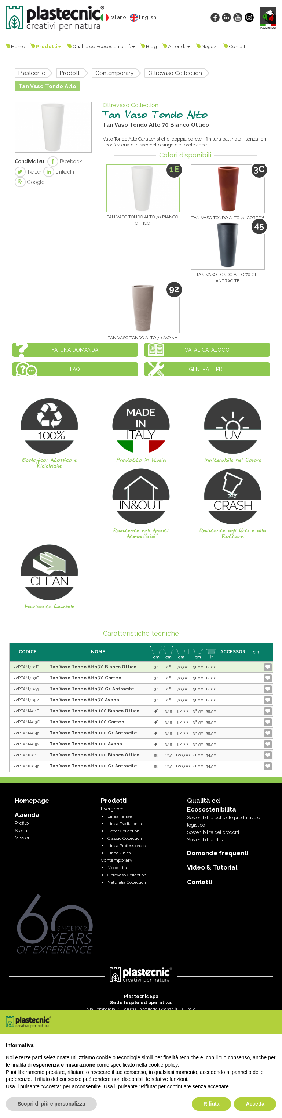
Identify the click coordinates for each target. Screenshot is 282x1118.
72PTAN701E (26, 666)
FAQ (75, 369)
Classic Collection (124, 838)
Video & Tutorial (212, 867)
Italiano (113, 18)
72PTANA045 (26, 733)
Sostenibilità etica (206, 839)
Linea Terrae (119, 816)
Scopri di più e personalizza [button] (51, 1104)
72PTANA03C (26, 722)
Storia (21, 830)
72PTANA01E (26, 711)
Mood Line (117, 867)
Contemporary (114, 73)
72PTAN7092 (26, 700)
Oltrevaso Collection (175, 73)
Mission (23, 838)
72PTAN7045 (26, 689)
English (143, 18)
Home (18, 46)
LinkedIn (58, 172)
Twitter (28, 172)
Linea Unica (119, 853)
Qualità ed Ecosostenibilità (103, 46)
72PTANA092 (26, 744)
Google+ (30, 182)
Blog (151, 46)
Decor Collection (123, 831)
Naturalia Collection (126, 882)
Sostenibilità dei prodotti (213, 832)
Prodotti (48, 46)
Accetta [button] (255, 1104)
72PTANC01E (26, 755)
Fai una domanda (75, 350)
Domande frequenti (217, 853)
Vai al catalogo (207, 350)
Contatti (237, 46)
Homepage (32, 800)
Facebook (64, 161)
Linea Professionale (126, 845)
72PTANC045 (26, 766)
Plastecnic (31, 73)
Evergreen (112, 809)
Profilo (22, 823)
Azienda (179, 46)
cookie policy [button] (163, 1065)
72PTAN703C (26, 677)
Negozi (209, 46)
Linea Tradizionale (125, 823)
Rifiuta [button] (212, 1104)
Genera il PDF (207, 369)
